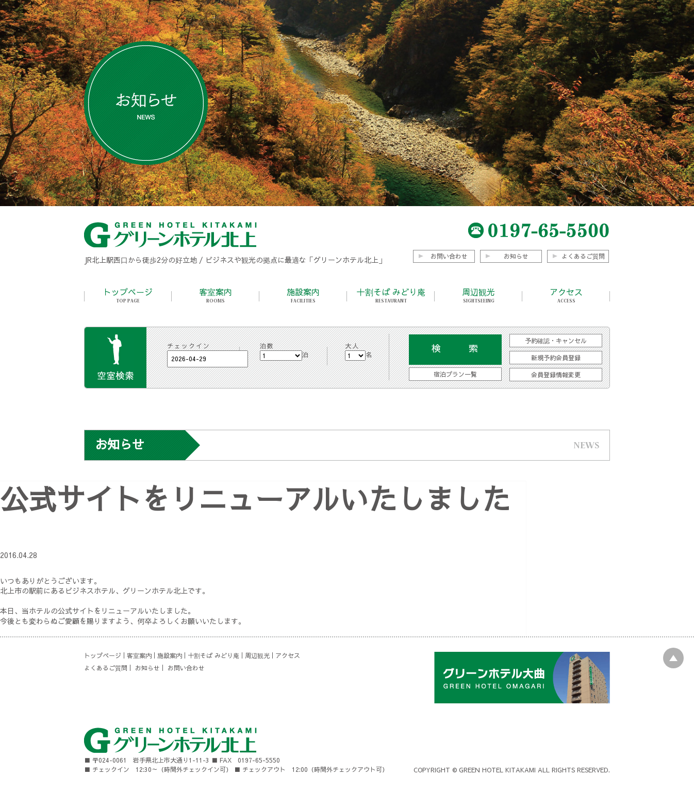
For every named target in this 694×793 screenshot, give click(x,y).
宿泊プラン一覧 (455, 374)
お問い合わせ (449, 256)
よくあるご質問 (583, 256)
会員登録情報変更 (556, 374)
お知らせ (516, 256)
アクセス (566, 295)
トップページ (128, 295)
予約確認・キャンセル (556, 340)
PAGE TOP (673, 658)
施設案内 (303, 295)
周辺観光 (478, 295)
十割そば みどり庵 (391, 295)
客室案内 (215, 295)
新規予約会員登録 (556, 357)
